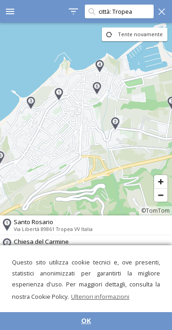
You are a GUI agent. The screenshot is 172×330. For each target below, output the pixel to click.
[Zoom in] (160, 181)
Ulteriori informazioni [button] (100, 296)
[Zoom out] (160, 195)
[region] (86, 119)
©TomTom (155, 210)
